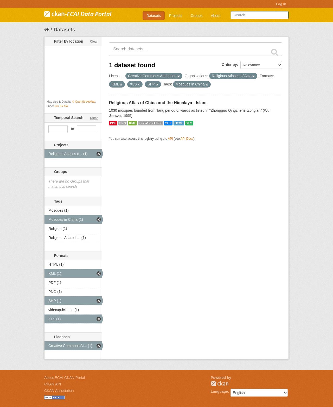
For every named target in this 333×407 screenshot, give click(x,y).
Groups (196, 16)
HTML (179, 123)
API (170, 139)
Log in (281, 4)
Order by (229, 65)
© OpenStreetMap (83, 101)
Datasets (153, 16)
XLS (189, 123)
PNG (122, 123)
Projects (175, 16)
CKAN (219, 383)
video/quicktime (150, 123)
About (215, 16)
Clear (94, 41)
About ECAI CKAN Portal (64, 378)
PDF (113, 123)
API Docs (187, 139)
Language (219, 391)
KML (132, 123)
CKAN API (52, 384)
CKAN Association (59, 391)
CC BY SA (61, 106)
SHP (168, 123)
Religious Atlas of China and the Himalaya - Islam (158, 103)
